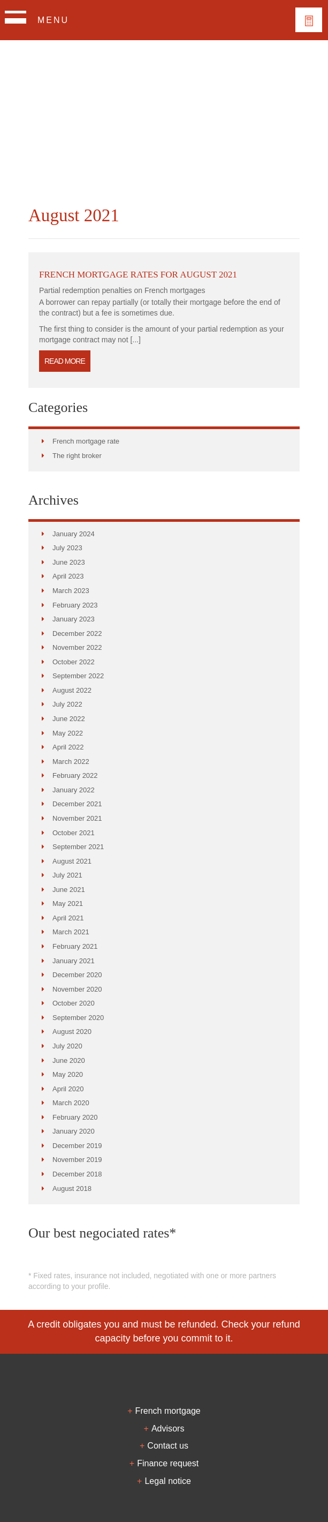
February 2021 (75, 946)
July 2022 (67, 704)
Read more (64, 361)
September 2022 (78, 676)
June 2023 (68, 562)
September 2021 (78, 847)
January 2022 (73, 790)
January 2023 (73, 619)
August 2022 (71, 690)
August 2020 (71, 1032)
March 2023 (70, 591)
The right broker (77, 456)
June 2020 (68, 1060)
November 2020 (77, 989)
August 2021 (71, 861)
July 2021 (67, 875)
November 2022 (77, 647)
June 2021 (68, 890)
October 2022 (73, 662)
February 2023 (75, 605)
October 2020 (73, 1003)
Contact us (167, 1445)
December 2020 (77, 975)
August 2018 (71, 1188)
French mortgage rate (85, 441)
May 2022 (67, 733)
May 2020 (67, 1074)
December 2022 (77, 633)
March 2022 (70, 762)
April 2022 (68, 747)
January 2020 (73, 1131)
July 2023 (67, 548)
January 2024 (73, 534)
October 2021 (73, 833)
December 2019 (77, 1146)
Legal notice (167, 1481)
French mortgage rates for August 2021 (138, 274)
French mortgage (168, 1410)
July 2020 (67, 1046)
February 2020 (75, 1117)
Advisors (168, 1428)
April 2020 (68, 1089)
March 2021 (70, 932)
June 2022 (68, 719)
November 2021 (77, 818)
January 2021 (73, 961)
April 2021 (68, 918)
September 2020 (78, 1018)
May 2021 (67, 903)
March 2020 (70, 1103)
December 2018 (77, 1174)
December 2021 (77, 804)
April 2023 (68, 576)
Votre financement (308, 20)
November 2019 (77, 1160)
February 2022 (75, 775)
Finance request (168, 1463)
